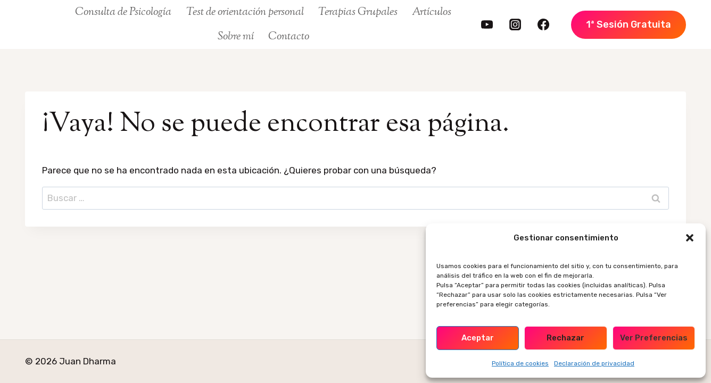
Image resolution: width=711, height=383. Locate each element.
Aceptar (477, 338)
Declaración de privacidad (594, 363)
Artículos (431, 12)
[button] (689, 237)
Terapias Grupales (358, 12)
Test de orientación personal (245, 12)
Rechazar (565, 338)
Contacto (288, 37)
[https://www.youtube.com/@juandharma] (487, 24)
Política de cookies (520, 363)
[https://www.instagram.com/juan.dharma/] (515, 24)
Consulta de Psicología (123, 12)
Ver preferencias (654, 338)
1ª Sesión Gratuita (628, 24)
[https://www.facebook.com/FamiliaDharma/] (543, 24)
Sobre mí (236, 37)
